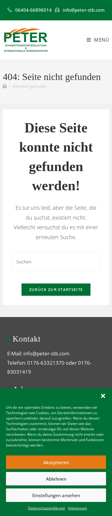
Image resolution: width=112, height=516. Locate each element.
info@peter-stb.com (84, 10)
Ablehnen (56, 479)
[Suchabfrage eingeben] (56, 261)
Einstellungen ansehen (56, 495)
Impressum (77, 508)
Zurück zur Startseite (56, 289)
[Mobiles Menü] (98, 40)
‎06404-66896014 (33, 10)
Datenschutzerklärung (46, 508)
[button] (103, 396)
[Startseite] (5, 86)
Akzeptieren (56, 462)
